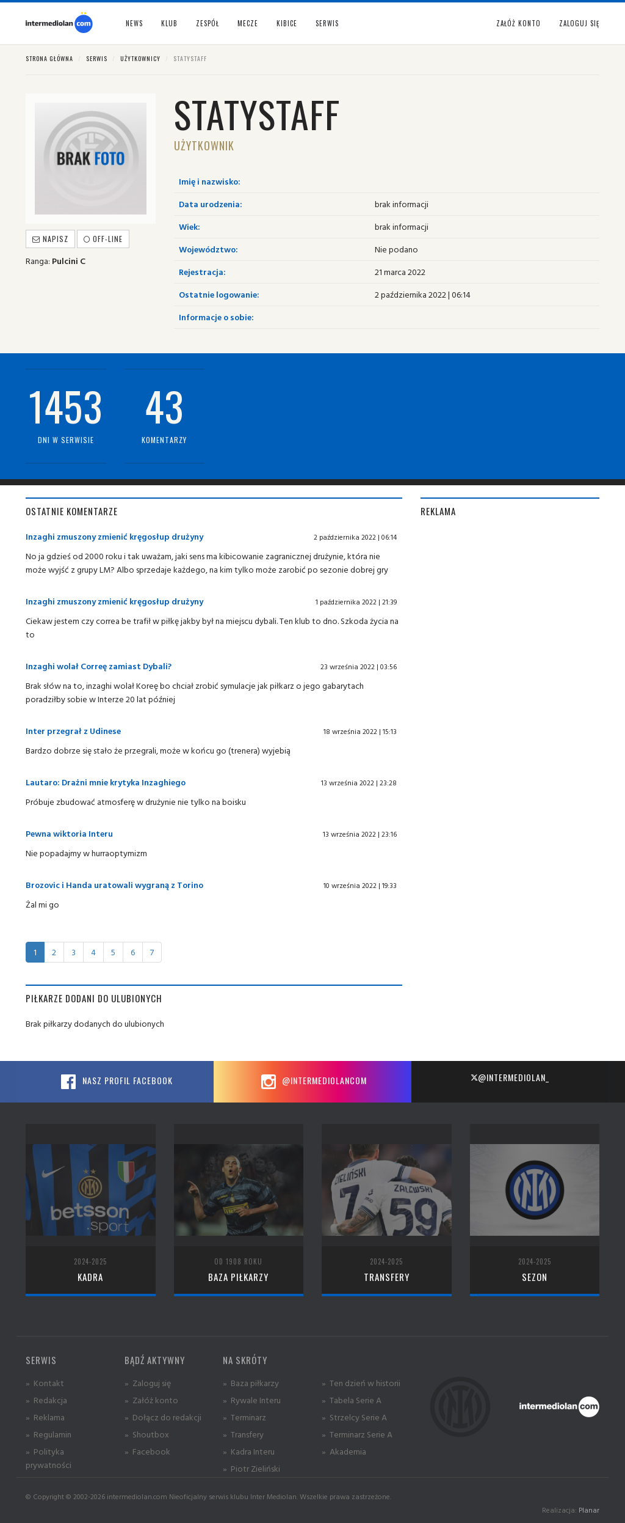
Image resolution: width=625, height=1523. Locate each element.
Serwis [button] (327, 23)
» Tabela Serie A (351, 1399)
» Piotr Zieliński (251, 1468)
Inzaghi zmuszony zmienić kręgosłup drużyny (114, 536)
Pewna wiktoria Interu (69, 833)
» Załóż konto (151, 1399)
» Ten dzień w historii (361, 1382)
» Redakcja (46, 1399)
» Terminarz (244, 1417)
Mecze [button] (247, 23)
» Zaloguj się (148, 1382)
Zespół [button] (207, 23)
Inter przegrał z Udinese (73, 730)
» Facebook (147, 1451)
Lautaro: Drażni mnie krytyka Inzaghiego (106, 782)
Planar (589, 1510)
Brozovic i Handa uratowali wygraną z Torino (114, 884)
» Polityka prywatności (48, 1458)
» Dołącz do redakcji (163, 1417)
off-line (103, 238)
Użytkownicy (140, 58)
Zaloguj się (579, 23)
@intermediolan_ (510, 1077)
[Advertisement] (510, 606)
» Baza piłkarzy (251, 1382)
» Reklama (45, 1417)
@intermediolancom (312, 1081)
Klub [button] (169, 23)
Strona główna (49, 58)
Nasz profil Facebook (115, 1081)
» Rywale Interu (252, 1399)
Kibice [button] (286, 23)
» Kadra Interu (249, 1451)
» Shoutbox (147, 1434)
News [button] (134, 23)
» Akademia (344, 1451)
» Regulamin (48, 1434)
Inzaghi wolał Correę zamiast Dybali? (99, 665)
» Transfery (243, 1434)
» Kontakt (45, 1382)
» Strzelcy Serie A (354, 1417)
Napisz (50, 238)
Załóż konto (518, 23)
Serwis (96, 58)
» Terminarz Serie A (357, 1434)
